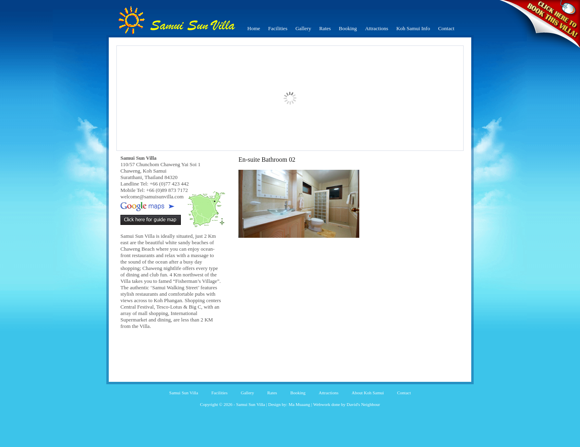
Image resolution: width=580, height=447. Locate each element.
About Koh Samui (368, 392)
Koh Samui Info (413, 28)
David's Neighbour (363, 404)
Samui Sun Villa (183, 392)
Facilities (278, 28)
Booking (348, 28)
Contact (446, 28)
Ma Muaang (299, 404)
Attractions (376, 28)
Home (253, 28)
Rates (325, 28)
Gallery (303, 28)
